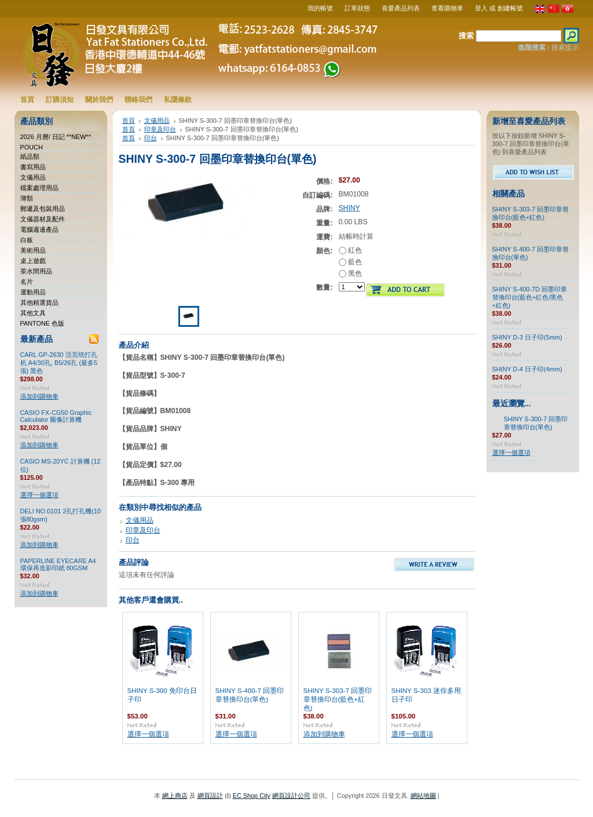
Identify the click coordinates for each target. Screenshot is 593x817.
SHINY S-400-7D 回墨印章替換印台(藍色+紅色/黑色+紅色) (530, 297)
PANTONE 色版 (42, 323)
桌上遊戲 (33, 260)
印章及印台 (160, 129)
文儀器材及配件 (42, 219)
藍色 (350, 262)
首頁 (128, 120)
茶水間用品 (36, 271)
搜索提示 (565, 47)
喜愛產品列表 (401, 8)
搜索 (466, 35)
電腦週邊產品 (39, 229)
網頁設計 (210, 795)
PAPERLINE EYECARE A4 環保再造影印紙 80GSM (58, 564)
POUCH (31, 147)
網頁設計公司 (291, 795)
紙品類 (29, 156)
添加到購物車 (39, 396)
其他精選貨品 (39, 302)
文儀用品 (33, 177)
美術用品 (33, 250)
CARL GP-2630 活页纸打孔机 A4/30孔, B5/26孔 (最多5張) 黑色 (59, 362)
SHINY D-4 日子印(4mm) (527, 369)
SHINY (349, 208)
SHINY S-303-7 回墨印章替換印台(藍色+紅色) (337, 699)
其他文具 (33, 312)
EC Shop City (251, 795)
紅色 (350, 250)
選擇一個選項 (39, 494)
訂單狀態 (357, 8)
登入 (481, 8)
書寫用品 (33, 166)
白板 (26, 239)
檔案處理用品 (39, 187)
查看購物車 (447, 8)
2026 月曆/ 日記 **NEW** (55, 136)
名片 (26, 281)
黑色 (350, 273)
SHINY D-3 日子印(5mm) (527, 337)
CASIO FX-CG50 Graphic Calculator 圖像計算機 (56, 416)
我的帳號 (320, 8)
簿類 (26, 198)
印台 (150, 137)
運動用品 (33, 292)
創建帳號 (510, 8)
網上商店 (175, 795)
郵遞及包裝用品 (42, 208)
